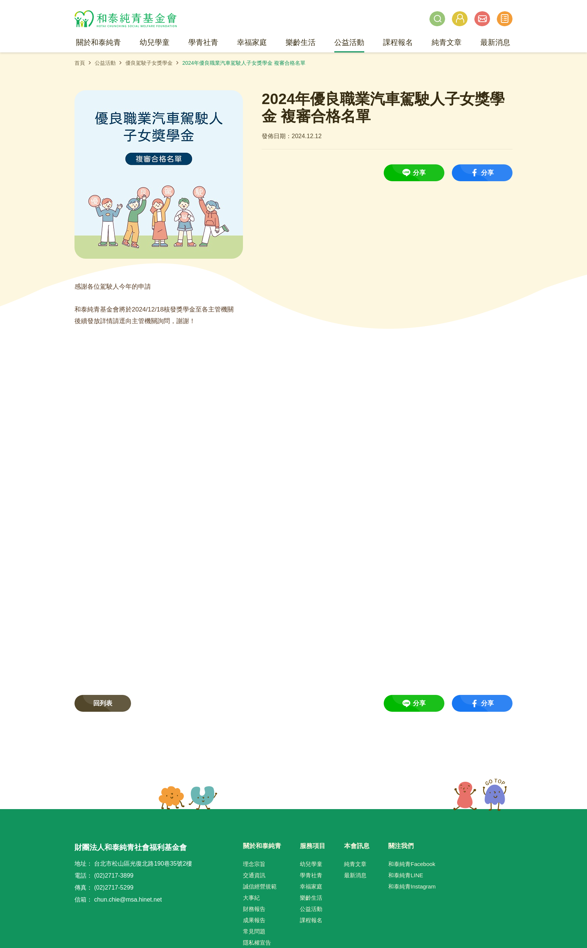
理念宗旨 (254, 864)
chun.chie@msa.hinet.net (128, 899)
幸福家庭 (311, 886)
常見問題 (254, 931)
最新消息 (355, 875)
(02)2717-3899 (113, 875)
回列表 (102, 703)
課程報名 (311, 920)
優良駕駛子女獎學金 (149, 63)
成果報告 (254, 920)
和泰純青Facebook (411, 864)
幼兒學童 (311, 864)
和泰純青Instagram (412, 886)
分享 (419, 172)
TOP (480, 795)
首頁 (79, 63)
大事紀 (251, 897)
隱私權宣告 (257, 942)
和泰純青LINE (405, 875)
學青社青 (311, 875)
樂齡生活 (311, 897)
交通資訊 (254, 875)
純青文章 (355, 864)
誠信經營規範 (260, 886)
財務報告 (254, 909)
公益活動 (105, 63)
